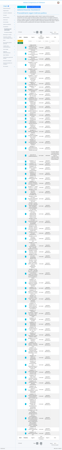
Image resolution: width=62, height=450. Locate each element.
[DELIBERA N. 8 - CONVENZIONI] (25, 119)
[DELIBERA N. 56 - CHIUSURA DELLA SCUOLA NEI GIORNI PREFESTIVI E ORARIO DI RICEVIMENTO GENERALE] (25, 283)
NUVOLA (55, 448)
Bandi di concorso (6, 19)
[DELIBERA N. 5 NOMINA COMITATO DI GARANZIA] (25, 131)
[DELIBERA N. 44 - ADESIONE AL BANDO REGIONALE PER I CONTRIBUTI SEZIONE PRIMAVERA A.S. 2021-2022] (25, 351)
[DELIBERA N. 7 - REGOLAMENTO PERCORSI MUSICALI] (25, 122)
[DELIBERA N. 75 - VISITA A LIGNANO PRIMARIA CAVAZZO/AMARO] (25, 168)
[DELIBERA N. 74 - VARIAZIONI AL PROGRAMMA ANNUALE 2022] (25, 174)
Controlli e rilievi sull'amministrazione (6, 49)
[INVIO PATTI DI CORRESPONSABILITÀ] (25, 155)
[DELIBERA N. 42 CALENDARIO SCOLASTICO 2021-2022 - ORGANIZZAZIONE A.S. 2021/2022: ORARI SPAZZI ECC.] (25, 365)
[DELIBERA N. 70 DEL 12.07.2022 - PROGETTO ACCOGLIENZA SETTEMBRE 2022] (25, 192)
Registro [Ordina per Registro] (47, 37)
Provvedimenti (5, 29)
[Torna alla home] (8, 8)
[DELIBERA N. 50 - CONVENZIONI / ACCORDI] (25, 319)
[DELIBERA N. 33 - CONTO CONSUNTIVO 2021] (25, 429)
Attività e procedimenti (7, 26)
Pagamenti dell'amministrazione (6, 55)
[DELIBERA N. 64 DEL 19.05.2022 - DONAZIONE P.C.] (25, 233)
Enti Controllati (5, 24)
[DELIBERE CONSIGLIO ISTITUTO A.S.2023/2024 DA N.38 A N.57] (25, 59)
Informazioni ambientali (7, 63)
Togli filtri (20, 40)
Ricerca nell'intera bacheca (34, 7)
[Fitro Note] (55, 42)
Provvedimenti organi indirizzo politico (7, 32)
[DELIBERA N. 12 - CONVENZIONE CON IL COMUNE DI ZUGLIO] (25, 99)
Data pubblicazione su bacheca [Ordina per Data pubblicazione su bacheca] (41, 37)
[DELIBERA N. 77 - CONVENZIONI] (25, 162)
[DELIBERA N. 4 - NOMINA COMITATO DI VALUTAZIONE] (25, 111)
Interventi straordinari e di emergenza (7, 66)
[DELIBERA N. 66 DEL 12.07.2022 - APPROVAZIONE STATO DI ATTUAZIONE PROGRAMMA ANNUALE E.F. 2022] (25, 222)
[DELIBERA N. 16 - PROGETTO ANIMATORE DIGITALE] (25, 84)
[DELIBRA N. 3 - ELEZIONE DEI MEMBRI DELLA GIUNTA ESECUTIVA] (25, 136)
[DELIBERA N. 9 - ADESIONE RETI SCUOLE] (25, 115)
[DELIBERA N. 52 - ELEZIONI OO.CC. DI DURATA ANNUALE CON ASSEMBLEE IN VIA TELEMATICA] (25, 306)
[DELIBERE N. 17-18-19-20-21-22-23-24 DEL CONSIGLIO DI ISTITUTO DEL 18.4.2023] (25, 78)
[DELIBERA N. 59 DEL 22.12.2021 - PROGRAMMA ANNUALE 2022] (25, 257)
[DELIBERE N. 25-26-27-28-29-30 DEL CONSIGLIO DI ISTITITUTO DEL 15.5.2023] (25, 72)
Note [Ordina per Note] (55, 37)
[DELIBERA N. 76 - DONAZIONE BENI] (25, 164)
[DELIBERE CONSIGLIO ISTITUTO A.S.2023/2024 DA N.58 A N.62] (25, 54)
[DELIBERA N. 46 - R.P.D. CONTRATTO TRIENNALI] (25, 340)
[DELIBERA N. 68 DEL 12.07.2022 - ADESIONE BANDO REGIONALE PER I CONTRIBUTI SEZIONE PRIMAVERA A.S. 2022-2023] (25, 206)
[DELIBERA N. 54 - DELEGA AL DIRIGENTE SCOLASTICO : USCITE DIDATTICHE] (25, 292)
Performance (5, 22)
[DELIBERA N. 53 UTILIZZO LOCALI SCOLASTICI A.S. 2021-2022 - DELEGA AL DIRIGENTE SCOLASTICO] (25, 299)
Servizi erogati (5, 51)
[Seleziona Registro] (47, 42)
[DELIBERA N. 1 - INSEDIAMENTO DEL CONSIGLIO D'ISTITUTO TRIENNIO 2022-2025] (25, 148)
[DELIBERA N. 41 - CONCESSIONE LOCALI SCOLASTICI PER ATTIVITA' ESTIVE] (25, 372)
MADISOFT (60, 448)
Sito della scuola (21, 7)
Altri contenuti (5, 68)
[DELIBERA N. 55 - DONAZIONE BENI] (25, 288)
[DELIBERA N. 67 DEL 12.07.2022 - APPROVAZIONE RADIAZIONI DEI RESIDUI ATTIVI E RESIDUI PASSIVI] (25, 214)
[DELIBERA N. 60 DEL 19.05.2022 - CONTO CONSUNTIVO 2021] (25, 252)
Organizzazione (6, 13)
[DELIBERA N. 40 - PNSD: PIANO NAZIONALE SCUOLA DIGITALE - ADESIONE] (25, 377)
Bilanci (4, 42)
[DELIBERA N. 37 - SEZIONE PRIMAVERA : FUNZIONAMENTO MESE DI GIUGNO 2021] (25, 396)
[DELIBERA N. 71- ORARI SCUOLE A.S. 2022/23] (25, 187)
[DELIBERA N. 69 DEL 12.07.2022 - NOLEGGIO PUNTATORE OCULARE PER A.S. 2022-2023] (25, 199)
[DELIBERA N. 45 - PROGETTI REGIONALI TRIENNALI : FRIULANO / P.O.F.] (25, 344)
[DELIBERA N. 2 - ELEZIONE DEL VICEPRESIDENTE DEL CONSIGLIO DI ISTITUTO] (25, 142)
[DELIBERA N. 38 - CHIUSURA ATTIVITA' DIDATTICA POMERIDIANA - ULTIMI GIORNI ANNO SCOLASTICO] (25, 389)
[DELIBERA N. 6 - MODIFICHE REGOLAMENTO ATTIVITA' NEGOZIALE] (25, 127)
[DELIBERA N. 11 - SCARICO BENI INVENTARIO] (25, 103)
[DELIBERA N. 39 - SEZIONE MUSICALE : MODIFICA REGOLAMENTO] (25, 383)
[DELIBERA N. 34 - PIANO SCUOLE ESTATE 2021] (25, 433)
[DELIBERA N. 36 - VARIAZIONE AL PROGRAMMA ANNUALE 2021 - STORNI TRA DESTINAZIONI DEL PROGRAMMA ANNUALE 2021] (25, 404)
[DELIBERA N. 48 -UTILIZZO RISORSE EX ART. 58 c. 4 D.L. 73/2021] (25, 329)
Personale (5, 17)
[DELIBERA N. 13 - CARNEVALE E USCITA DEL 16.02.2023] (25, 95)
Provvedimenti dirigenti (8, 34)
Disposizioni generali (6, 10)
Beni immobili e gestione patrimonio (7, 45)
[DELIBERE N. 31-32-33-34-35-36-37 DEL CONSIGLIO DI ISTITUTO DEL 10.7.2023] (25, 65)
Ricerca (20, 43)
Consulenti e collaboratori (7, 15)
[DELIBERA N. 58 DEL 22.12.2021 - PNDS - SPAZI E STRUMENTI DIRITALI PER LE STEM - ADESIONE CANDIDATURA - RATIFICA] (25, 264)
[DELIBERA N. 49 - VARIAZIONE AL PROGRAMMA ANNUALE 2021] (25, 324)
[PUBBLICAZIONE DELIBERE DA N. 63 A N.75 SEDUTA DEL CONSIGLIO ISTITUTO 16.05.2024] (25, 48)
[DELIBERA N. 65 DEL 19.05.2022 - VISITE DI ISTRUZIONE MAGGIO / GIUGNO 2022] (25, 228)
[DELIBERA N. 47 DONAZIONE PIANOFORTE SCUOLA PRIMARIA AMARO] (25, 335)
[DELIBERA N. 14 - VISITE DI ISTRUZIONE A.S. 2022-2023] (25, 90)
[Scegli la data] (41, 42)
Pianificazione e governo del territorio (8, 60)
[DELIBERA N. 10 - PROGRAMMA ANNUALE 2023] (25, 107)
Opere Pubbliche (6, 57)
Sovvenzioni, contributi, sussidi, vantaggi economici (7, 40)
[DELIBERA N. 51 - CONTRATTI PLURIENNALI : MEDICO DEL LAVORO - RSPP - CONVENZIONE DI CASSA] (25, 313)
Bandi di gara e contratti (7, 37)
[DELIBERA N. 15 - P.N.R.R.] (25, 87)
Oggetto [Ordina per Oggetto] (33, 37)
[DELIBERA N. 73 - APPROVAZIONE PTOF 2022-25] (25, 179)
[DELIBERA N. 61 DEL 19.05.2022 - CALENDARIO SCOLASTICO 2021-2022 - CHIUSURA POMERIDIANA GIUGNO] (25, 246)
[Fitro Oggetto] (32, 42)
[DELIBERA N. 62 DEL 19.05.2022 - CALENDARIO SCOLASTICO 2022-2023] (25, 239)
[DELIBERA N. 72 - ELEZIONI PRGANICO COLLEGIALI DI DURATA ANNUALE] (25, 183)
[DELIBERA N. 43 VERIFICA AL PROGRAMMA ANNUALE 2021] (25, 358)
